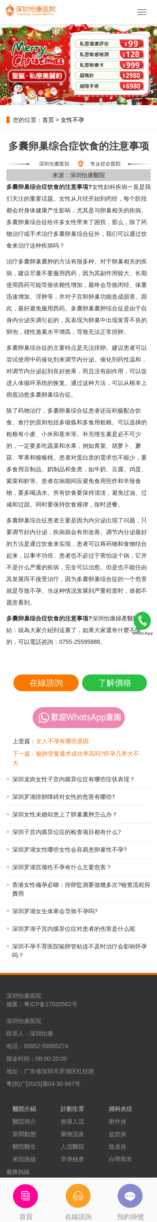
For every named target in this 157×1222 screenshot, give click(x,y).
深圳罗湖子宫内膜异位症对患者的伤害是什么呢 (73, 928)
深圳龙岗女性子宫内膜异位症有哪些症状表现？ (73, 779)
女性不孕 (72, 119)
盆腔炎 (117, 1134)
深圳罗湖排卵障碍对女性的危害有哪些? (63, 796)
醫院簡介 (24, 1121)
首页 (48, 119)
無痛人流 (72, 1121)
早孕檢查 (72, 1159)
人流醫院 (72, 1146)
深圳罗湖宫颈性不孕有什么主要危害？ (62, 867)
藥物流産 (72, 1134)
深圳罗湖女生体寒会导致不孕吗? (55, 911)
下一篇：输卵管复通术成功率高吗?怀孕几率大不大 (76, 758)
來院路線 (24, 1159)
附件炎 (117, 1121)
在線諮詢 (46, 682)
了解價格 (114, 682)
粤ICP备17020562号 (50, 1004)
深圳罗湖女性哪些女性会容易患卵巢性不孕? (69, 849)
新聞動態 (24, 1134)
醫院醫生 (24, 1146)
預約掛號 (131, 1199)
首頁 (26, 1199)
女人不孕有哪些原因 (62, 741)
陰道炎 (117, 1146)
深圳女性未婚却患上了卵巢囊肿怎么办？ (65, 814)
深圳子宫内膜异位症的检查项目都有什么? (66, 832)
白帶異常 (120, 1159)
